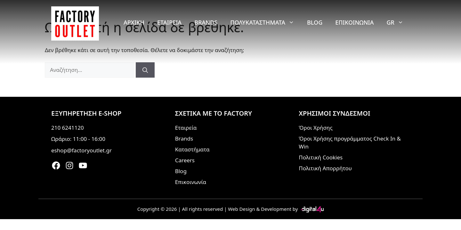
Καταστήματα (192, 149)
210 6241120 (67, 127)
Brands (205, 22)
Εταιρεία (169, 22)
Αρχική (134, 22)
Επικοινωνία (354, 22)
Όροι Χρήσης (315, 127)
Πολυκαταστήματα (265, 22)
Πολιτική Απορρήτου (325, 168)
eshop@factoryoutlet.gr (81, 150)
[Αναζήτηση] (145, 70)
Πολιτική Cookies (321, 157)
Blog (314, 22)
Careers (185, 160)
